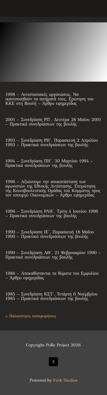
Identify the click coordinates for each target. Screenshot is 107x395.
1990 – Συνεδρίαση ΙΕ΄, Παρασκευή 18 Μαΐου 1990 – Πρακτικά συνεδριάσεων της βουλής (49, 234)
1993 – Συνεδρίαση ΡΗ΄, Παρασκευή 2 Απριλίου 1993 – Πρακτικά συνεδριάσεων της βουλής (51, 142)
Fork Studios (65, 380)
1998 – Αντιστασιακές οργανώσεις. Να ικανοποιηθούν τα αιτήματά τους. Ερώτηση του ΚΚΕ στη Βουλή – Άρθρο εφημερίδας (49, 99)
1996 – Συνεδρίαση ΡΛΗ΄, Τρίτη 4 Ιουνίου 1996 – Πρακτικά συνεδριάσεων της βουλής (51, 213)
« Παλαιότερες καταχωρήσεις (30, 315)
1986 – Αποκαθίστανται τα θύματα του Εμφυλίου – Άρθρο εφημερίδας (52, 275)
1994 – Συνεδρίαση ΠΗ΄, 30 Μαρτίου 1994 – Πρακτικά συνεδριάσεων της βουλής (49, 163)
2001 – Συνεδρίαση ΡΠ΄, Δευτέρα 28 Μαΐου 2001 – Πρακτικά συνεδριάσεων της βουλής (53, 122)
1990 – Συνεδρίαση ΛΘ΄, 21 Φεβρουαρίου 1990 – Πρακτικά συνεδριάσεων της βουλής (53, 255)
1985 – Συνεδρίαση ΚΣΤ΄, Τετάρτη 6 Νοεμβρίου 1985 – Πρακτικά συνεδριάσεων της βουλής (51, 296)
